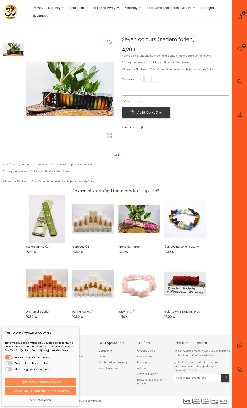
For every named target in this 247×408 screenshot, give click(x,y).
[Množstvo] (140, 79)
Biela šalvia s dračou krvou (182, 312)
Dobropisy (143, 362)
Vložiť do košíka (146, 112)
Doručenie (105, 351)
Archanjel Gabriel (37, 312)
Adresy (141, 368)
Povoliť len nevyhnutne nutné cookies (40, 391)
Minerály (133, 8)
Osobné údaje (146, 351)
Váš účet (144, 343)
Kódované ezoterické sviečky (171, 8)
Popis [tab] (116, 155)
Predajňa (207, 8)
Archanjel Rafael (129, 247)
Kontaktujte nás (108, 368)
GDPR (102, 356)
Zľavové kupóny (147, 374)
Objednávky (144, 356)
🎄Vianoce (40, 16)
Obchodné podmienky (113, 362)
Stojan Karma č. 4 (38, 247)
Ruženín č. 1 (126, 312)
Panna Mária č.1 (82, 312)
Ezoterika (79, 8)
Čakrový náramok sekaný (181, 247)
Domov (37, 8)
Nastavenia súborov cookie (149, 381)
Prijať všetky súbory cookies (40, 382)
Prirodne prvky (106, 8)
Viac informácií (40, 400)
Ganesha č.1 (80, 247)
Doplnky (56, 8)
